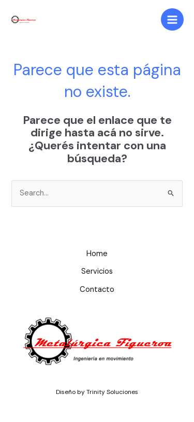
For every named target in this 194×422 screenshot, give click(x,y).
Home (97, 254)
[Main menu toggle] (172, 19)
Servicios (97, 271)
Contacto (97, 289)
